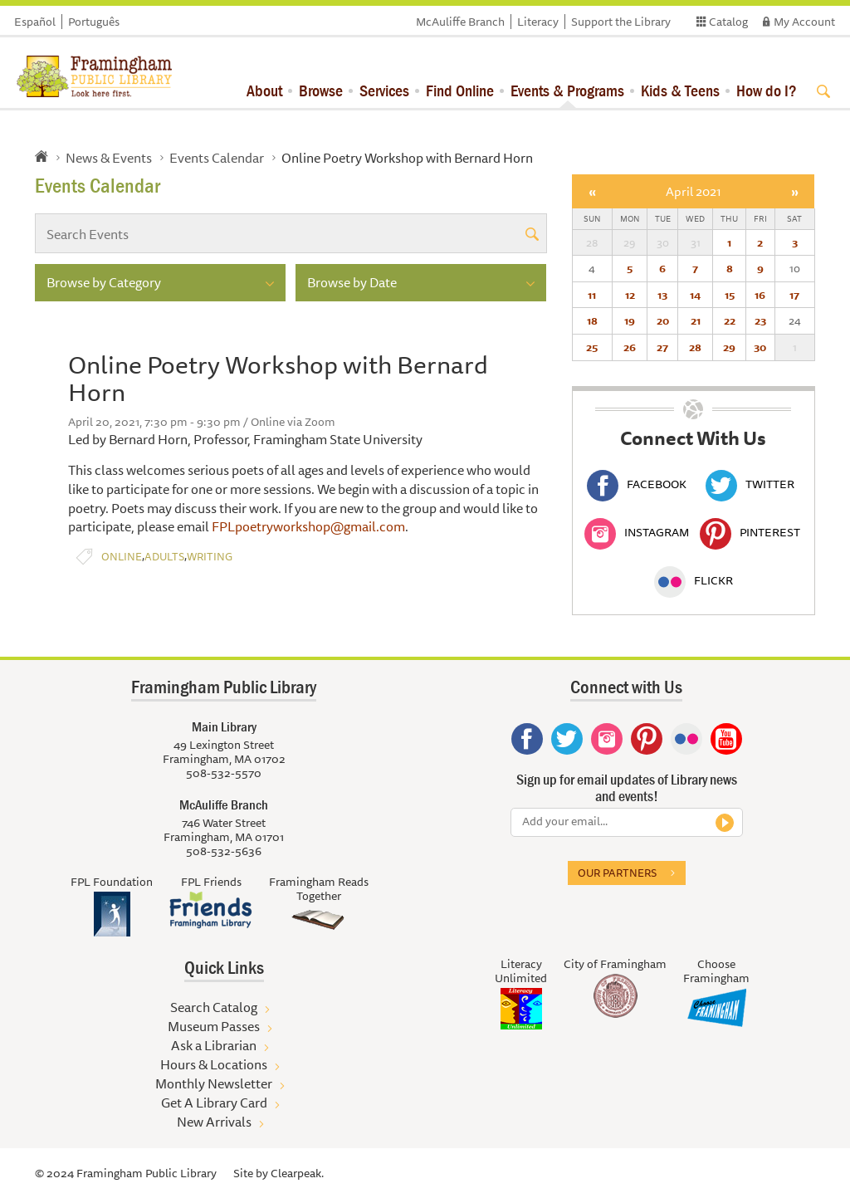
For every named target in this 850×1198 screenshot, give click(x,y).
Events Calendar (216, 157)
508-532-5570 (223, 773)
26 (629, 347)
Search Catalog (213, 1007)
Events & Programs (567, 90)
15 (730, 294)
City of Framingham (615, 964)
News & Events (109, 157)
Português (94, 21)
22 (729, 320)
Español (35, 21)
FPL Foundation (112, 882)
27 (662, 347)
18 (592, 320)
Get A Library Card (214, 1102)
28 (695, 347)
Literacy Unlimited (521, 971)
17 (794, 294)
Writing (209, 556)
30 (760, 347)
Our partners (617, 872)
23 (760, 320)
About (264, 90)
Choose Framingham (716, 971)
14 (695, 294)
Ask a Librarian (213, 1045)
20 (663, 320)
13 (662, 294)
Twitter (750, 484)
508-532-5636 (223, 851)
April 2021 (693, 191)
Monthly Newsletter (213, 1083)
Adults (164, 556)
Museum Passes (214, 1026)
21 (696, 320)
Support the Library (621, 21)
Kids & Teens (680, 90)
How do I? (766, 90)
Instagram (636, 532)
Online (121, 556)
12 (630, 294)
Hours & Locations (213, 1064)
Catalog (728, 21)
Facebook (636, 484)
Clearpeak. (297, 1173)
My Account (804, 21)
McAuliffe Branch (460, 21)
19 (629, 320)
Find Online (460, 90)
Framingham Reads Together (319, 889)
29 (729, 347)
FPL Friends (211, 882)
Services (384, 90)
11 (592, 294)
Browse (321, 90)
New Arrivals (214, 1121)
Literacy (538, 21)
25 (592, 347)
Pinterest (750, 532)
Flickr (693, 580)
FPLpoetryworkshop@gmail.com (308, 526)
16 (760, 294)
